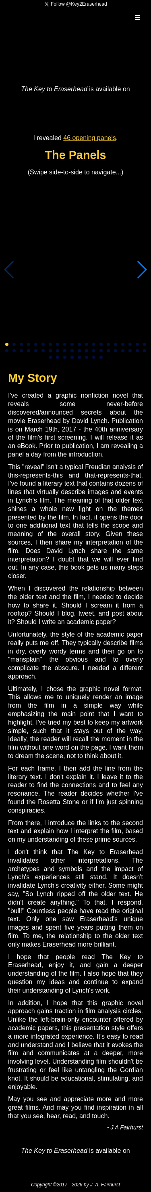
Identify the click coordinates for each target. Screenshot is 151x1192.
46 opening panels (89, 137)
